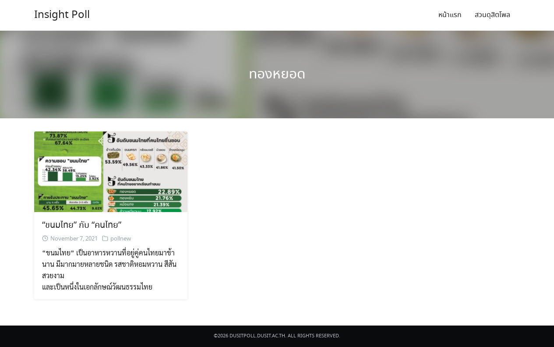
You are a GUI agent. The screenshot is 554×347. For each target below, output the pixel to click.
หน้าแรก (450, 15)
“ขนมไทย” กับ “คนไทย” (81, 225)
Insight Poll (62, 15)
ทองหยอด (277, 74)
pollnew (120, 239)
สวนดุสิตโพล (492, 15)
